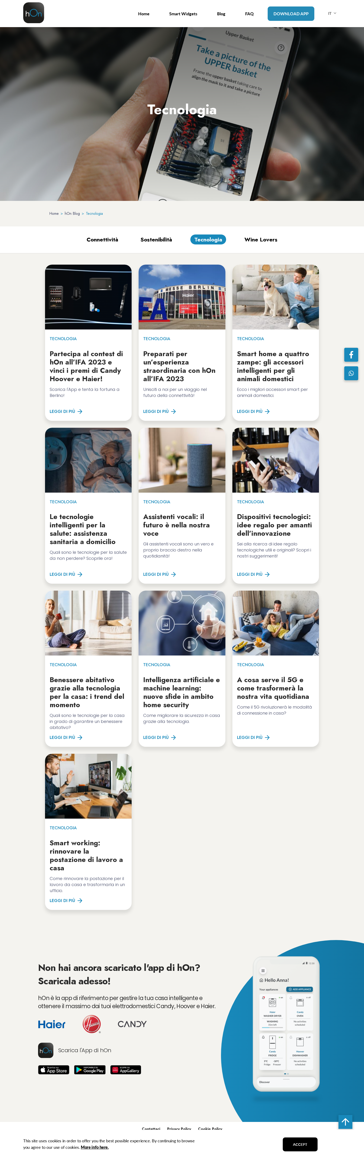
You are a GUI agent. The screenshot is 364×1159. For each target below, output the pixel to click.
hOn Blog (72, 213)
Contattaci (151, 1129)
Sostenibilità (156, 239)
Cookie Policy (210, 1129)
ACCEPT (300, 1144)
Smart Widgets (183, 13)
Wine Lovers (260, 239)
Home (144, 13)
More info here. (95, 1147)
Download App (291, 13)
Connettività (102, 239)
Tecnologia (208, 239)
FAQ (249, 13)
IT (333, 14)
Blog (221, 13)
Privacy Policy (179, 1129)
